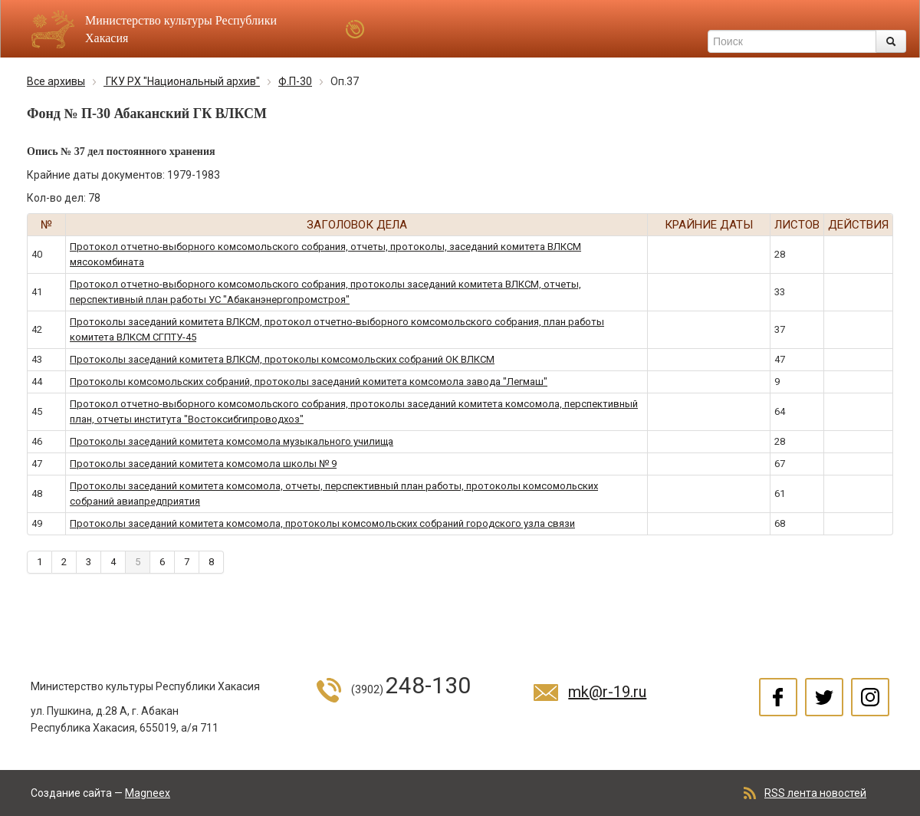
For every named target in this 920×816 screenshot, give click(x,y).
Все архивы (56, 81)
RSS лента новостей (815, 793)
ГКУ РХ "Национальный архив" (182, 81)
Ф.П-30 (295, 81)
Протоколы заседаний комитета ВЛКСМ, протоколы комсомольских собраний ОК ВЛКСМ (282, 359)
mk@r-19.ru (607, 692)
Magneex (147, 793)
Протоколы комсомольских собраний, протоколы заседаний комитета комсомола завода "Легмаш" (308, 381)
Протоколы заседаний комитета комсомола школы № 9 (203, 463)
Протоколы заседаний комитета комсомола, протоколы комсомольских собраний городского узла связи (322, 523)
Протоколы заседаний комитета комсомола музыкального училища (231, 441)
